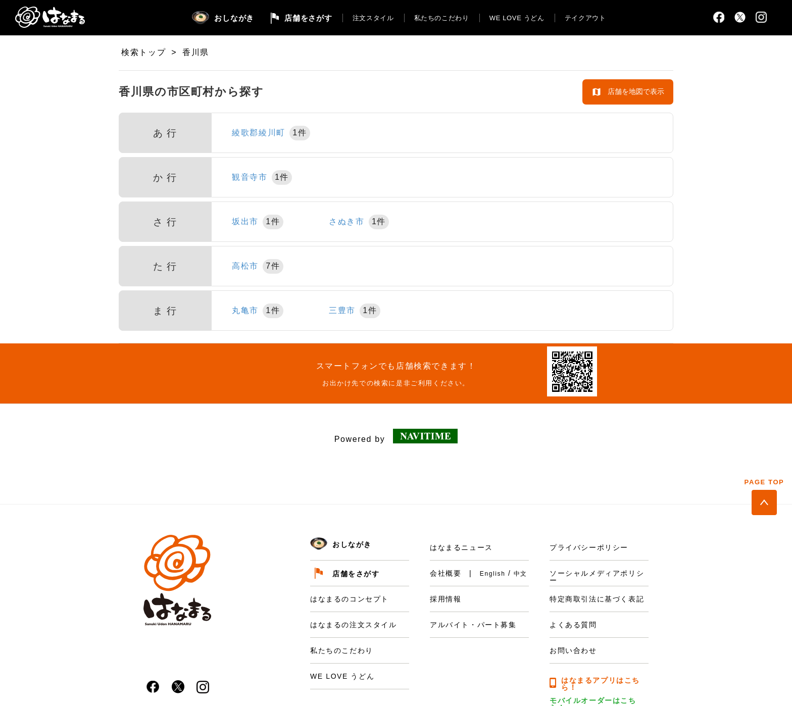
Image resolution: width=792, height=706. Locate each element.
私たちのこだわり (441, 18)
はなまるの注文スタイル (353, 625)
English (493, 573)
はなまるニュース (461, 547)
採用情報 (445, 599)
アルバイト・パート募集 (473, 625)
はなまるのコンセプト (349, 599)
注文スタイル (373, 18)
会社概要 (445, 573)
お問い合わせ (573, 650)
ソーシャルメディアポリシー (597, 576)
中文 (520, 573)
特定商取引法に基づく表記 (597, 599)
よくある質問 (573, 625)
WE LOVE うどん (516, 18)
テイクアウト (585, 18)
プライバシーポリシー (589, 547)
